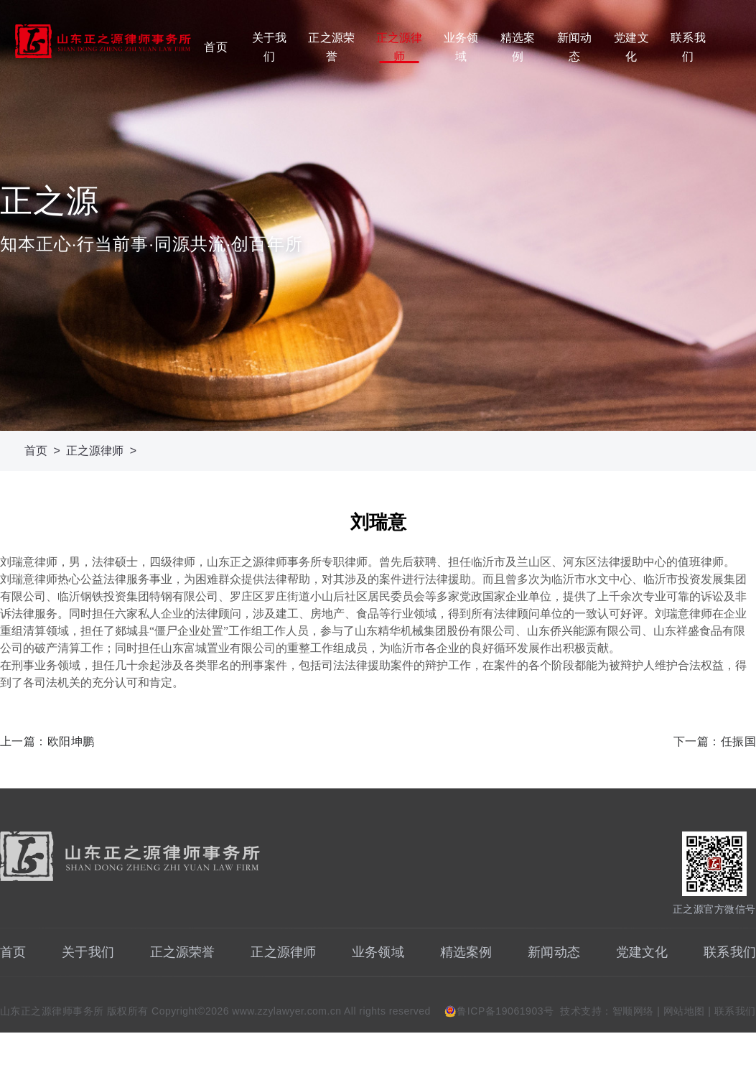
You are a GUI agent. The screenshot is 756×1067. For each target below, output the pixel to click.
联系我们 (688, 47)
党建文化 (631, 47)
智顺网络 (633, 1011)
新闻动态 (574, 47)
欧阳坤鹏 (71, 741)
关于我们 (269, 47)
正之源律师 (399, 47)
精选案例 (517, 47)
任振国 (738, 741)
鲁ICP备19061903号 (505, 1011)
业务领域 (461, 47)
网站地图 (684, 1011)
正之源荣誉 (331, 47)
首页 (215, 47)
